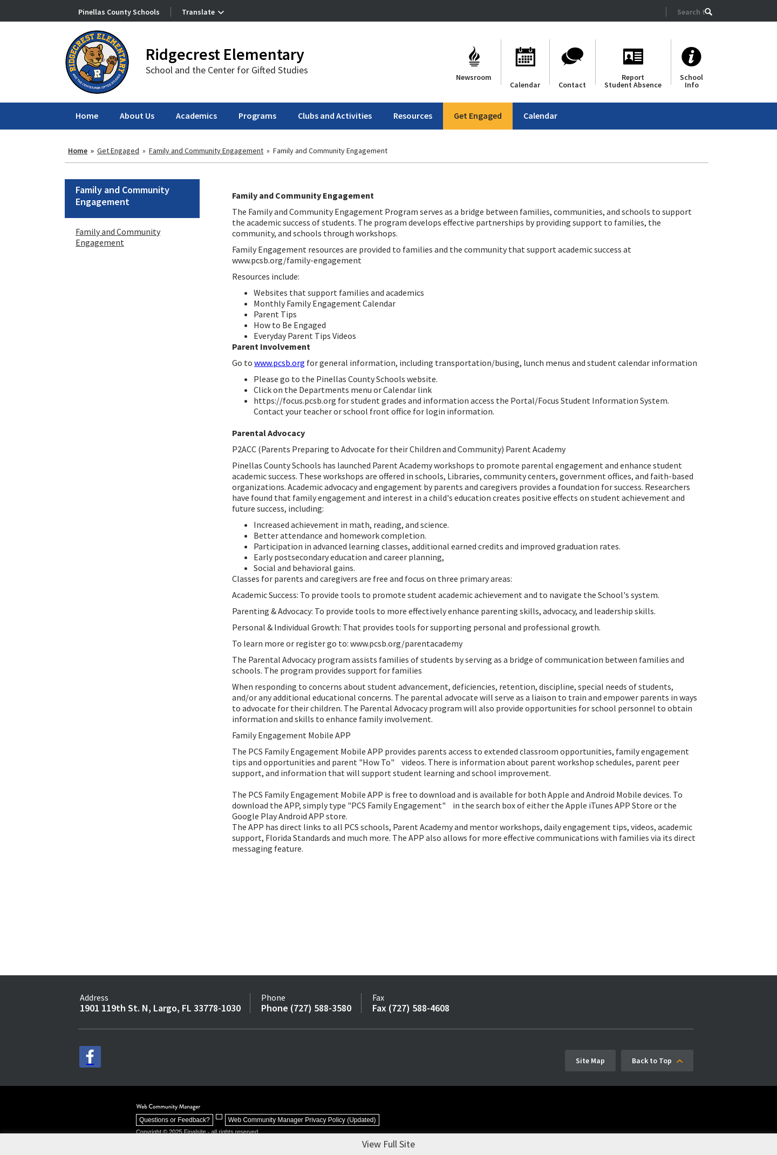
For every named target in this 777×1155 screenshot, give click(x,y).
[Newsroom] (474, 62)
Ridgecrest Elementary (225, 54)
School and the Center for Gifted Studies (227, 70)
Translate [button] (198, 12)
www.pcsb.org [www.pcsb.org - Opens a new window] (279, 362)
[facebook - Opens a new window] (90, 1057)
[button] (708, 12)
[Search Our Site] (691, 12)
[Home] (87, 116)
